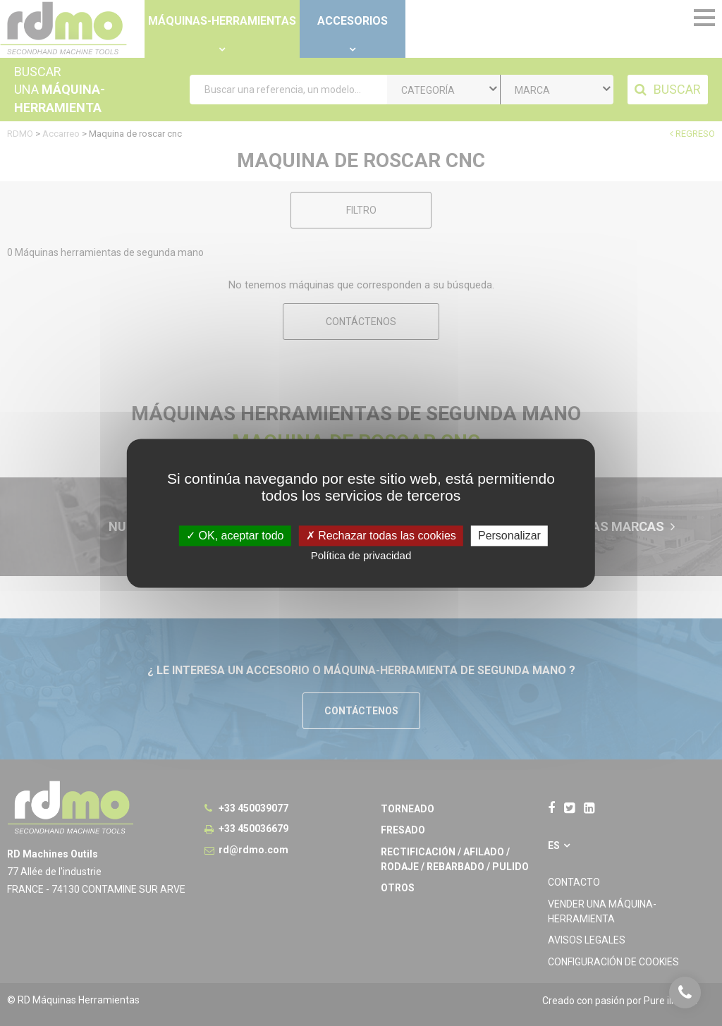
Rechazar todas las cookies (381, 536)
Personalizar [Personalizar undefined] (509, 536)
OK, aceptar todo (234, 536)
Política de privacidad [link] (361, 555)
